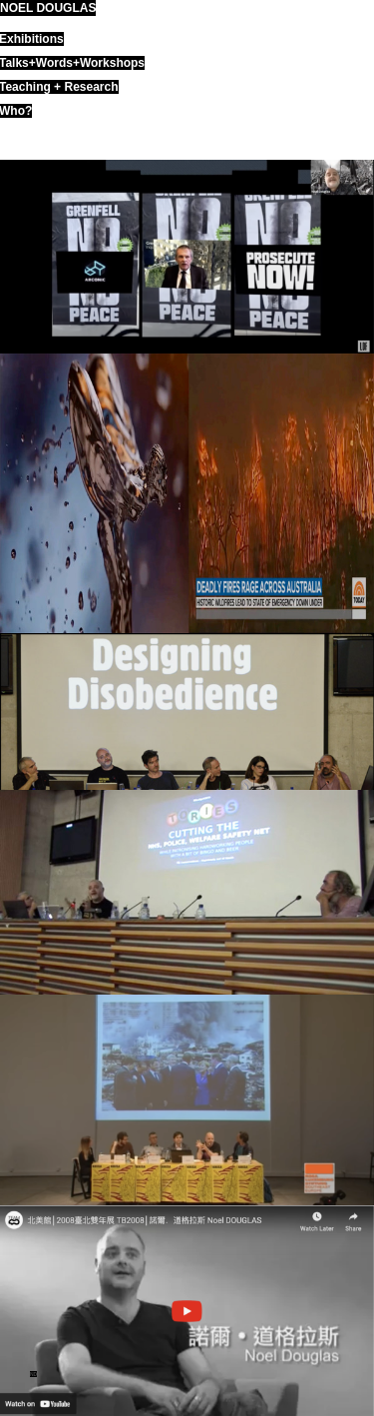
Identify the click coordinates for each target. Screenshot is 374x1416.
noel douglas (48, 8)
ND (33, 1374)
